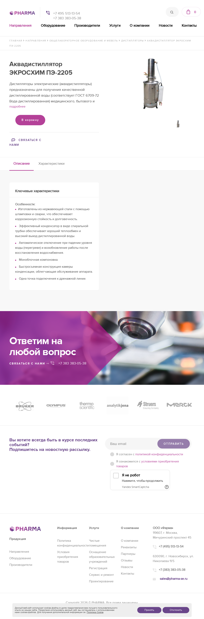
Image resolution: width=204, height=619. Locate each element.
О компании (139, 26)
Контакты (189, 26)
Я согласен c (149, 454)
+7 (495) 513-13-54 (171, 546)
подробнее (17, 107)
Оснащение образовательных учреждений (102, 557)
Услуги (115, 26)
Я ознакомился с (147, 463)
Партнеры (128, 554)
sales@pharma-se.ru (173, 579)
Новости (166, 26)
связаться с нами (29, 363)
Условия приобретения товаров (67, 557)
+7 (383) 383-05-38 (172, 570)
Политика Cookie (95, 612)
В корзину (30, 120)
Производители (87, 26)
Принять (149, 610)
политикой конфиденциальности (159, 454)
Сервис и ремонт (101, 575)
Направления (20, 26)
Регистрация (98, 568)
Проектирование (101, 581)
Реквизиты (128, 547)
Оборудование (53, 26)
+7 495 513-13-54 (66, 13)
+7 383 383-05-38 (67, 18)
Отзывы (126, 560)
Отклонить (176, 610)
